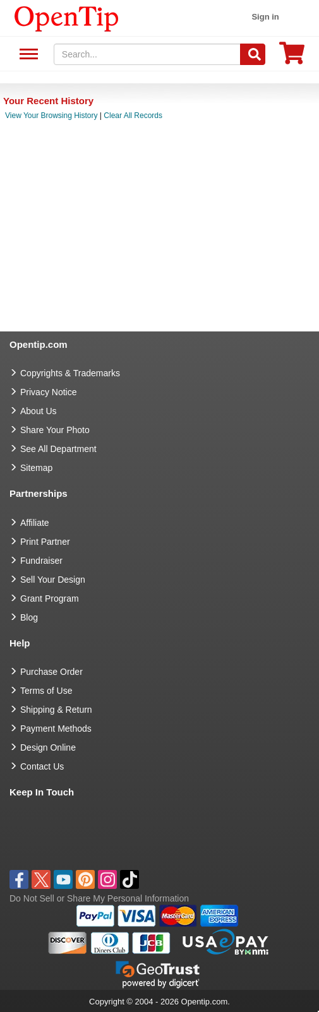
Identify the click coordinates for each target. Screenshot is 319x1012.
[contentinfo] (67, 18)
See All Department (27, 55)
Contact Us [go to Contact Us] (42, 766)
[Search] (252, 54)
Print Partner (45, 542)
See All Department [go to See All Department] (58, 449)
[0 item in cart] (291, 57)
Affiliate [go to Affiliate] (34, 523)
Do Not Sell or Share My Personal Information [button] (99, 898)
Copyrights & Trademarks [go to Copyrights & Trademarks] (70, 373)
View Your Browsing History (51, 115)
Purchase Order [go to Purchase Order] (51, 672)
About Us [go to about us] (38, 411)
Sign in (265, 16)
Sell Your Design (52, 579)
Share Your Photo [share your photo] (55, 430)
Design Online (48, 747)
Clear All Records (133, 115)
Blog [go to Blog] (29, 617)
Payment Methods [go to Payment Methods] (56, 728)
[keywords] (147, 54)
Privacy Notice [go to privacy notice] (48, 392)
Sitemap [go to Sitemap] (36, 468)
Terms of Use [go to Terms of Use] (46, 691)
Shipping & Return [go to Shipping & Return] (56, 710)
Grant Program (49, 598)
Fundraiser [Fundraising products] (41, 561)
